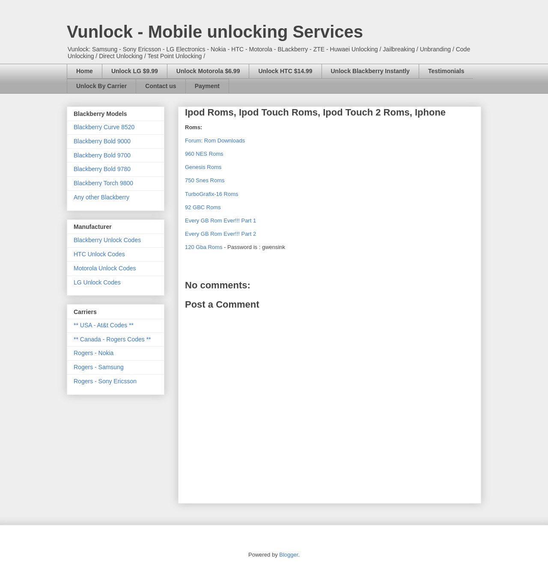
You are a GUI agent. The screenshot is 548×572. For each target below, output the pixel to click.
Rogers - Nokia (93, 353)
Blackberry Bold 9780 (102, 169)
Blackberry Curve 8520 (104, 127)
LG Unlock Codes (97, 282)
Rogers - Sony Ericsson (105, 381)
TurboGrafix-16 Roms (211, 194)
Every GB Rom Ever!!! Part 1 (220, 220)
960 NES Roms (204, 154)
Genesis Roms (203, 167)
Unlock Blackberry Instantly (370, 71)
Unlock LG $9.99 (134, 71)
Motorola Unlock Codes (105, 268)
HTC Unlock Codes (99, 254)
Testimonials (446, 71)
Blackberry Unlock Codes (107, 240)
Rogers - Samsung (99, 367)
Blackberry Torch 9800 (103, 183)
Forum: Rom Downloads (215, 140)
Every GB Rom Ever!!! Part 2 (220, 234)
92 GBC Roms (203, 207)
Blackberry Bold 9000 (102, 141)
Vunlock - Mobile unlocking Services (215, 31)
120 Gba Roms (203, 247)
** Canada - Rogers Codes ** (112, 339)
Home (84, 71)
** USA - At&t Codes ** (104, 325)
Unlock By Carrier (101, 86)
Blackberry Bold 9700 (102, 155)
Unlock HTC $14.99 (285, 71)
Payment (207, 86)
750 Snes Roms (205, 180)
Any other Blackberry (101, 197)
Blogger (288, 554)
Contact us (160, 86)
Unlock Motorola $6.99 (208, 71)
